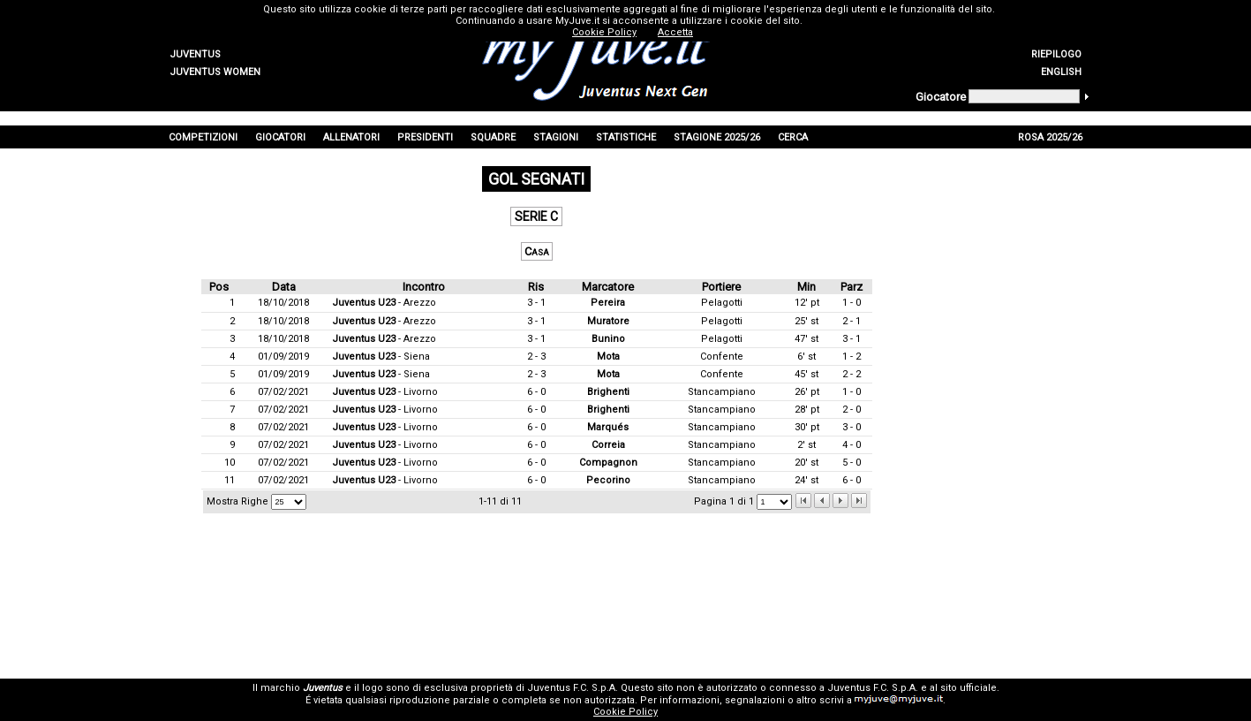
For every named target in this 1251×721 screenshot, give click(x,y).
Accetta (675, 32)
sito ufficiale (968, 688)
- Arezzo (384, 302)
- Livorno (385, 392)
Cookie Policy (625, 711)
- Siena (381, 356)
